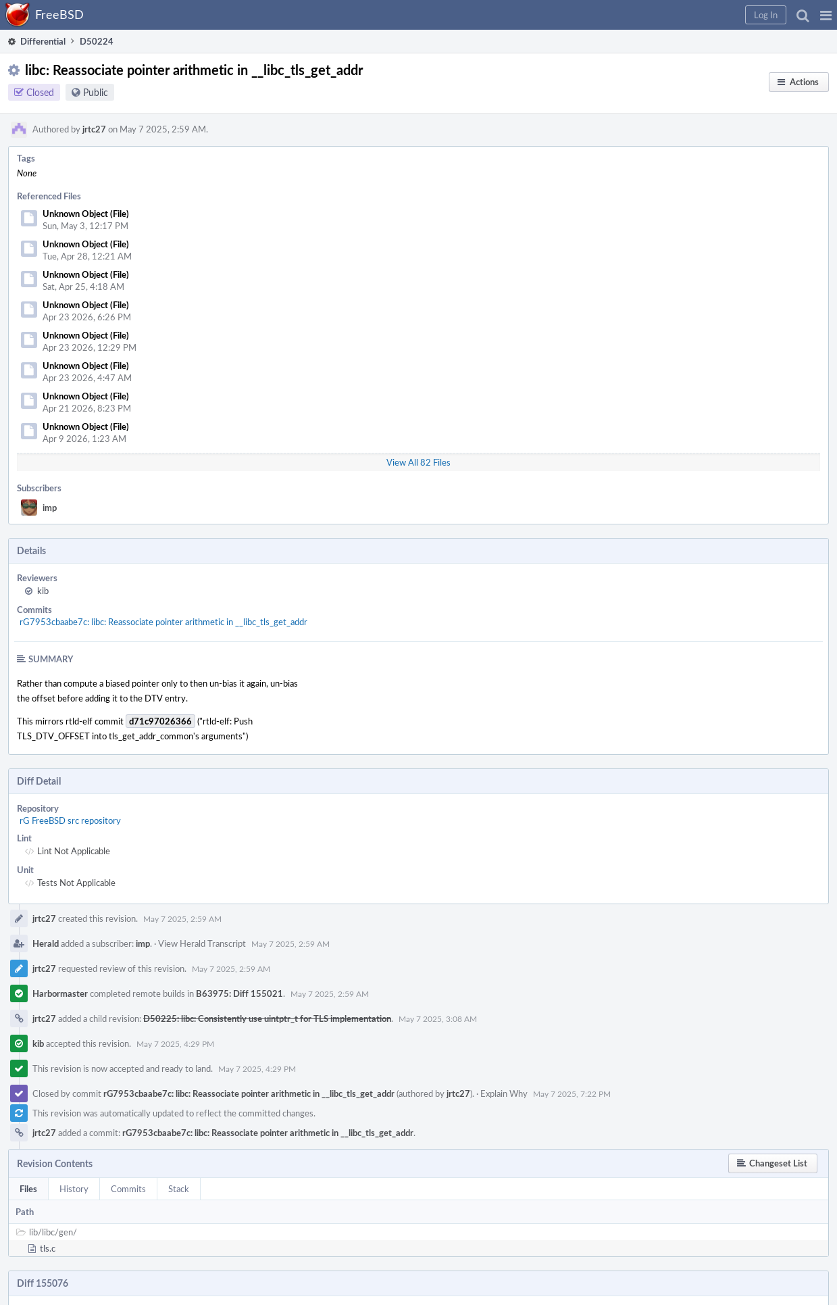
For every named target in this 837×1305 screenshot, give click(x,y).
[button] (826, 15)
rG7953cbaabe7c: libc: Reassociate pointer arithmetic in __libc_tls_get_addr (163, 622)
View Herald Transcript (202, 943)
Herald (45, 943)
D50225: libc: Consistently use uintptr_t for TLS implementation (267, 1018)
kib (43, 591)
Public (95, 92)
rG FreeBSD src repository (70, 820)
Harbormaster (60, 993)
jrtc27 (94, 129)
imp (50, 507)
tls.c (47, 1248)
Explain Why (504, 1093)
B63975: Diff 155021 (239, 993)
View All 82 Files (418, 462)
